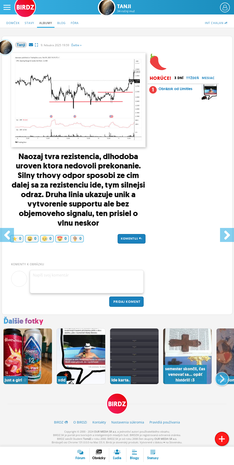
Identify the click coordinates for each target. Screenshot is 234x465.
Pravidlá (164, 422)
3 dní (178, 78)
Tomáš (87, 439)
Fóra (75, 23)
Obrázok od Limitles (188, 90)
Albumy (45, 23)
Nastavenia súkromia (127, 422)
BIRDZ (117, 404)
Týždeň (192, 78)
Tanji (126, 8)
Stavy (29, 23)
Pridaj (126, 302)
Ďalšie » (76, 45)
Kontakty (99, 422)
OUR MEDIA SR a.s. (105, 431)
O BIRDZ (80, 422)
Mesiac (208, 78)
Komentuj (131, 239)
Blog (61, 23)
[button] (218, 377)
